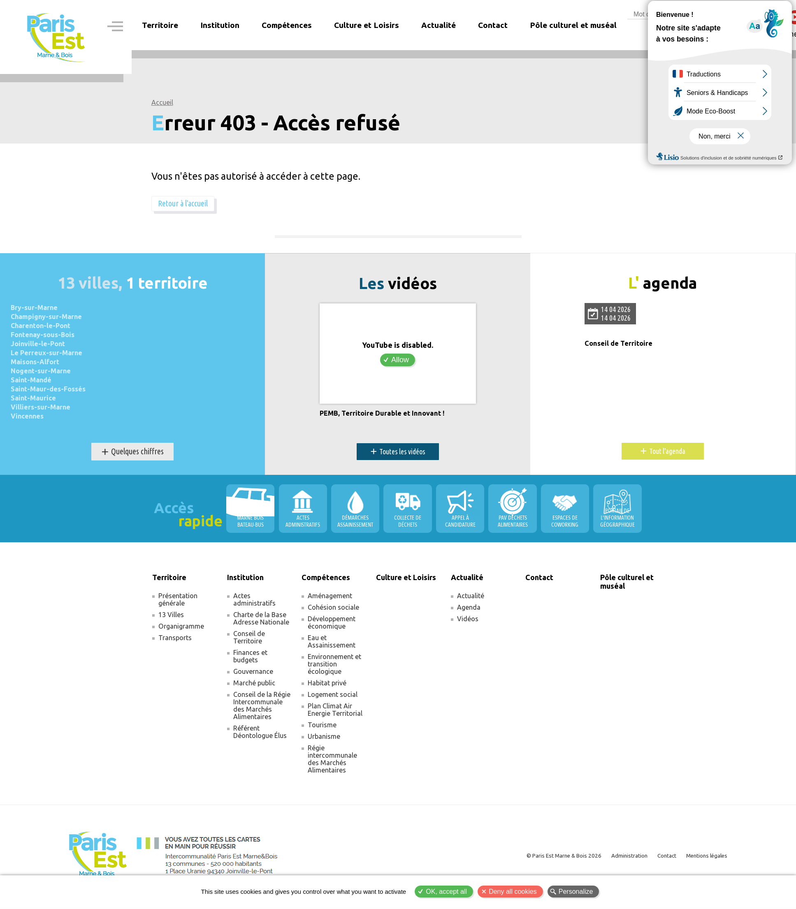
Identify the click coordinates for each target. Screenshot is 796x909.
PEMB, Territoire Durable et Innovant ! (386, 415)
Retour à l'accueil (189, 204)
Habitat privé (327, 685)
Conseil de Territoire (621, 345)
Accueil (162, 102)
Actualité (470, 597)
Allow (400, 361)
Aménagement (330, 597)
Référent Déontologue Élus (260, 733)
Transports (175, 639)
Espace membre (712, 33)
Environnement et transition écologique (334, 666)
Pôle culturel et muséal (573, 25)
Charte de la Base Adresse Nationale (261, 620)
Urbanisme (324, 738)
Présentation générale (177, 601)
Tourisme (322, 727)
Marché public (254, 685)
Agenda (468, 609)
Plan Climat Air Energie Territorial (335, 711)
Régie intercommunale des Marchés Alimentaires (332, 761)
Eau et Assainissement (331, 643)
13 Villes (171, 616)
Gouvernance (253, 673)
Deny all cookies (513, 891)
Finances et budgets (250, 658)
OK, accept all (446, 891)
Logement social (332, 696)
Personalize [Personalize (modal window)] (576, 891)
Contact (493, 25)
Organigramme (181, 628)
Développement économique (331, 624)
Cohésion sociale (333, 609)
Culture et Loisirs (366, 25)
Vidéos (467, 621)
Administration (619, 857)
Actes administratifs (254, 601)
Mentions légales (703, 857)
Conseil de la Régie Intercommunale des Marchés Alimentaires (261, 707)
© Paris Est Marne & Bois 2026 (549, 857)
